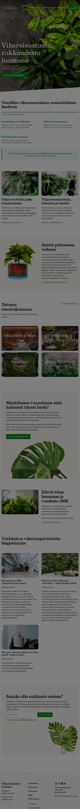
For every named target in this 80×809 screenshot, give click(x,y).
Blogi (54, 8)
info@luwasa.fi (7, 799)
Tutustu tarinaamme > (52, 522)
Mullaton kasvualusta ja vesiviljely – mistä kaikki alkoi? (59, 581)
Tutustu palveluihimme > (52, 222)
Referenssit (35, 8)
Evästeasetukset (34, 808)
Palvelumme (33, 783)
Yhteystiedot (62, 8)
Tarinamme (45, 8)
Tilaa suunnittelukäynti (14, 75)
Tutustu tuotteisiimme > (12, 222)
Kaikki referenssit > (70, 303)
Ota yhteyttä (73, 7)
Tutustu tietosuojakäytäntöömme (21, 720)
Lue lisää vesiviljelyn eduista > (55, 282)
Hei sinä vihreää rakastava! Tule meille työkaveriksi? (20, 653)
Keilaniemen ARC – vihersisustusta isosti (14, 581)
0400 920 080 (7, 797)
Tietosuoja (32, 804)
